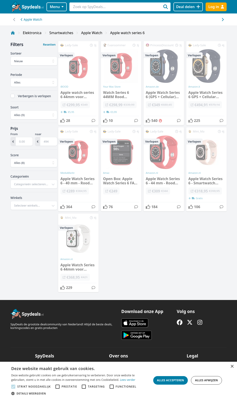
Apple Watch (31, 19)
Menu (56, 6)
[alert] (118, 380)
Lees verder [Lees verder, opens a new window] (127, 380)
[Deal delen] (188, 6)
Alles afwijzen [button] (206, 380)
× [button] (232, 366)
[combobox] (34, 184)
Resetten (49, 44)
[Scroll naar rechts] (14, 19)
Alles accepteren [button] (170, 380)
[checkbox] (13, 96)
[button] (80, 393)
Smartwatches (61, 32)
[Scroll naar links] (223, 19)
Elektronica (32, 32)
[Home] (13, 33)
